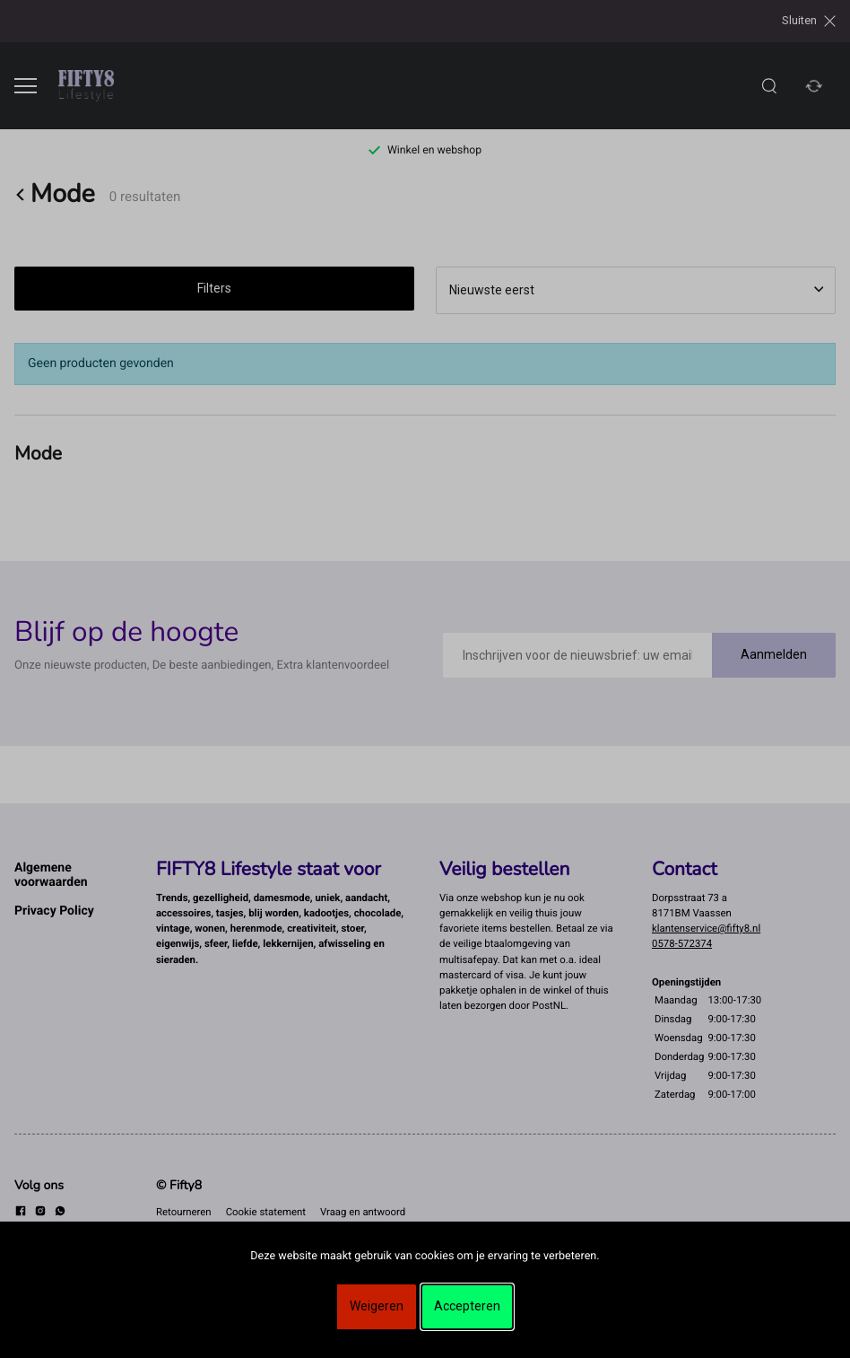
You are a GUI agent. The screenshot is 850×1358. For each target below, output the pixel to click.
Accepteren (467, 1306)
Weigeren (376, 1306)
